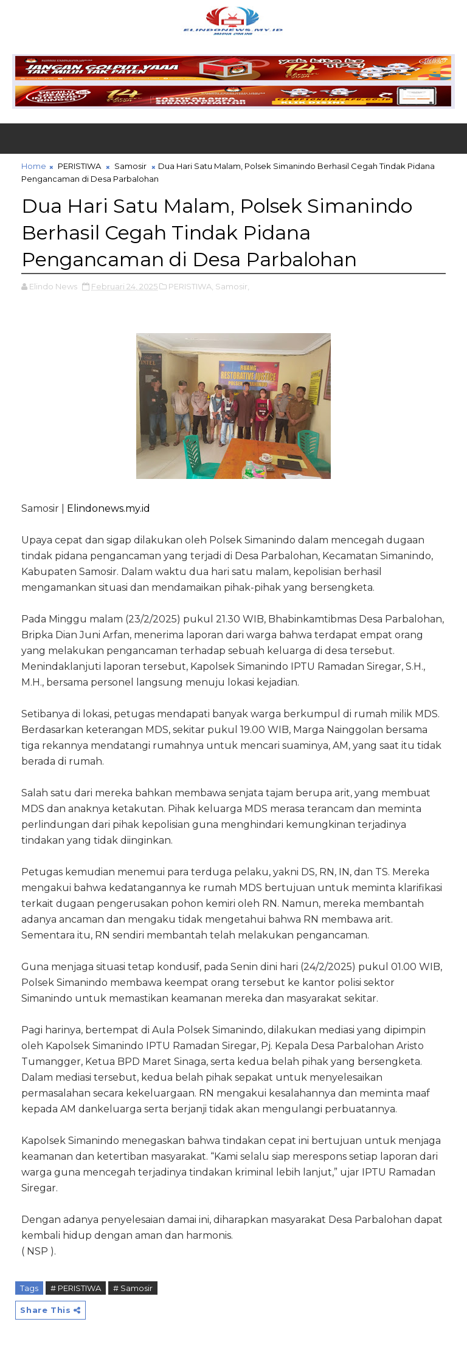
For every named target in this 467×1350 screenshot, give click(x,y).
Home (33, 166)
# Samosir (133, 1288)
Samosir (130, 166)
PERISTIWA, (190, 286)
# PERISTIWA (75, 1288)
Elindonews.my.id (108, 508)
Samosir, (232, 286)
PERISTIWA (79, 166)
